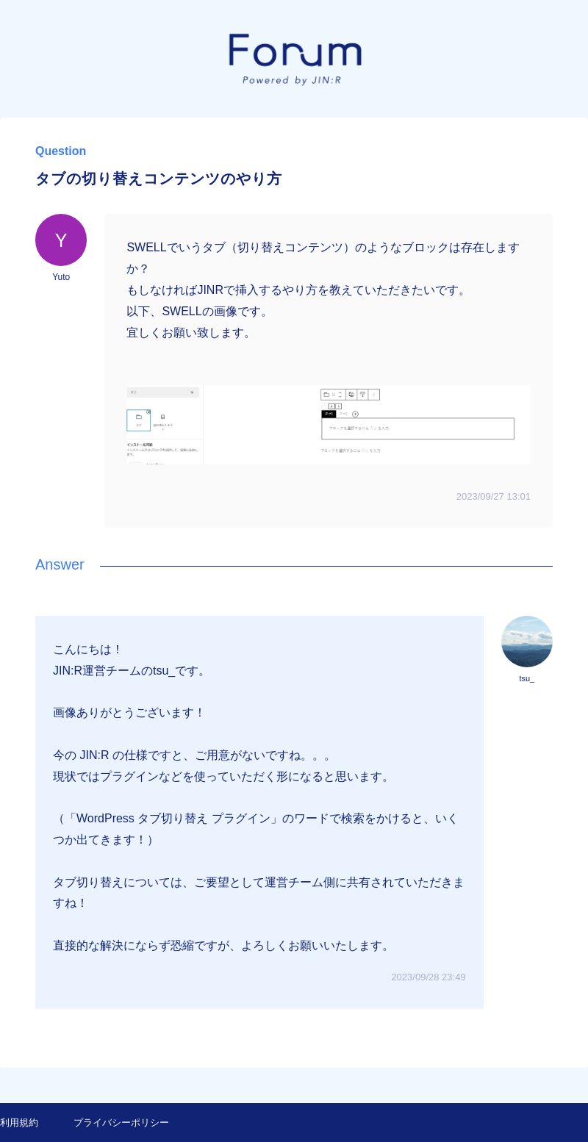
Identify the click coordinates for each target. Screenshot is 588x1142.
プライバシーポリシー (121, 1122)
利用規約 (19, 1122)
